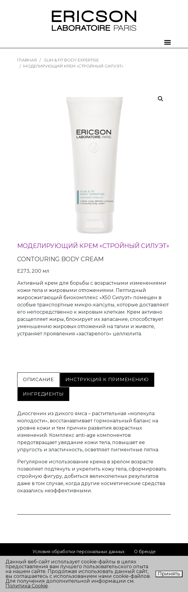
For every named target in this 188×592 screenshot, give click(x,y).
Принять (169, 574)
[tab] (38, 379)
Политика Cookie (26, 586)
